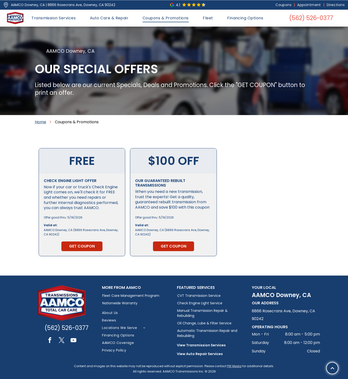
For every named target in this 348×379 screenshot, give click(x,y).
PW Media (234, 366)
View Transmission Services (201, 345)
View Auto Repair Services (200, 353)
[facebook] (49, 341)
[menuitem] (284, 5)
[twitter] (61, 341)
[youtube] (73, 341)
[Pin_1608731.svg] (6, 5)
